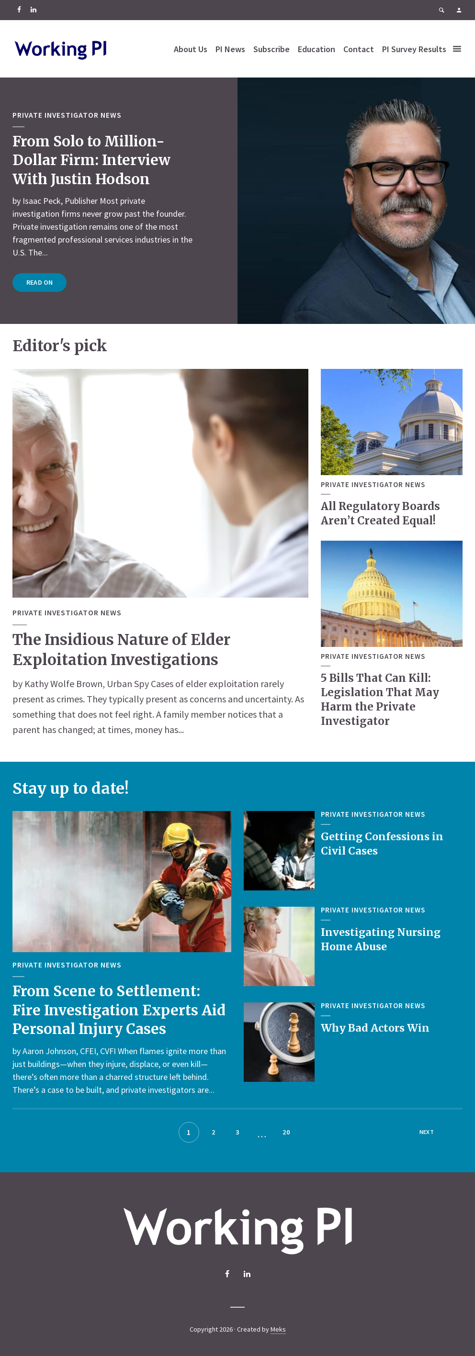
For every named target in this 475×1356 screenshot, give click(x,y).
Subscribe (293, 39)
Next (426, 1132)
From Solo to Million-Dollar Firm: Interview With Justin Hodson (93, 160)
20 (286, 1132)
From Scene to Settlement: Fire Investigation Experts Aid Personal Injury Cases (120, 1009)
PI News (252, 39)
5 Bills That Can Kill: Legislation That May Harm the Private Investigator (379, 699)
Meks (278, 1329)
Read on (39, 282)
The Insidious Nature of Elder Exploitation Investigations (124, 649)
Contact (380, 39)
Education (338, 39)
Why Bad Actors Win (376, 1027)
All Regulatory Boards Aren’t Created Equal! (380, 513)
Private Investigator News (67, 115)
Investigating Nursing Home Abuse (381, 939)
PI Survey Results (228, 58)
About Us (212, 39)
